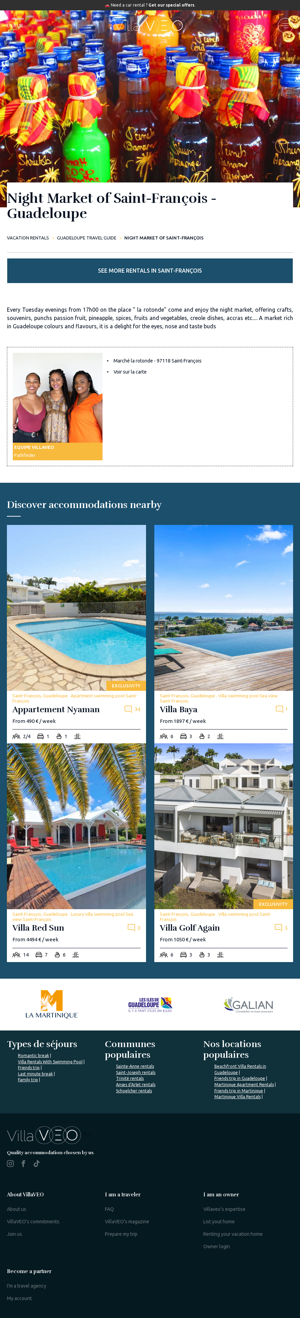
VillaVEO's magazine (127, 1221)
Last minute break (35, 1074)
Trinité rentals (130, 1078)
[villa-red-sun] (76, 852)
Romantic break (33, 1055)
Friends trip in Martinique (238, 1091)
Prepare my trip (121, 1234)
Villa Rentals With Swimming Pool (50, 1062)
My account (19, 1298)
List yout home (219, 1221)
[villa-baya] (223, 634)
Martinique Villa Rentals (237, 1096)
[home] (150, 25)
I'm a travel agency (26, 1286)
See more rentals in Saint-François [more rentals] (150, 270)
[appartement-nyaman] (76, 634)
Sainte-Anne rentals (135, 1066)
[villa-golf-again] (223, 852)
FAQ (109, 1209)
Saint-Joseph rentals (135, 1072)
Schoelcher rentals (134, 1091)
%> (48, 1134)
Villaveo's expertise (224, 1209)
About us (16, 1209)
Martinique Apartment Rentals (244, 1084)
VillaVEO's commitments (33, 1221)
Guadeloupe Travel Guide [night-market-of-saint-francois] (86, 237)
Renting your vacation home (233, 1234)
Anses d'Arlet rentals (135, 1084)
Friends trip (29, 1067)
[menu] (285, 25)
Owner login (216, 1246)
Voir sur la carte (130, 372)
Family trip (28, 1079)
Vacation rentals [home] (28, 237)
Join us (14, 1234)
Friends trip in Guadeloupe (239, 1078)
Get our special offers (171, 5)
